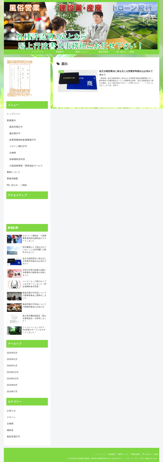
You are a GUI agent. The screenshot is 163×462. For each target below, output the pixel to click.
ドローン (11, 417)
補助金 (10, 430)
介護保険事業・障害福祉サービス (26, 165)
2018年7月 (12, 391)
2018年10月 (13, 378)
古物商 (12, 153)
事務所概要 (12, 178)
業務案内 (11, 120)
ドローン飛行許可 (18, 146)
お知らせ (11, 410)
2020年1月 (12, 365)
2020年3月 (12, 353)
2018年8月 (12, 385)
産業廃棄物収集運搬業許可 (22, 140)
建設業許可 (14, 133)
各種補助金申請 (17, 159)
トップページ (13, 114)
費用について (13, 172)
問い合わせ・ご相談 (17, 185)
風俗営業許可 (16, 127)
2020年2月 (12, 359)
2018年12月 (13, 372)
